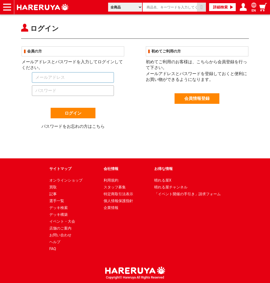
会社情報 (111, 169)
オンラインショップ (66, 180)
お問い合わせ (60, 235)
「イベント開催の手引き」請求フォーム (187, 194)
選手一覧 (56, 201)
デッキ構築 (58, 214)
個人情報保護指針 (118, 201)
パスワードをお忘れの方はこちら (73, 126)
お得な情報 (163, 169)
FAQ (52, 249)
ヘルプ (54, 242)
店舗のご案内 (60, 228)
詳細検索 (220, 7)
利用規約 (111, 180)
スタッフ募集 (115, 187)
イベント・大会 (62, 221)
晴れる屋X (162, 180)
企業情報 (111, 208)
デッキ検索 (58, 208)
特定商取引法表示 (118, 194)
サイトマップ (60, 169)
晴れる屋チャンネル (170, 187)
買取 (53, 187)
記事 (53, 194)
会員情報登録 (197, 98)
